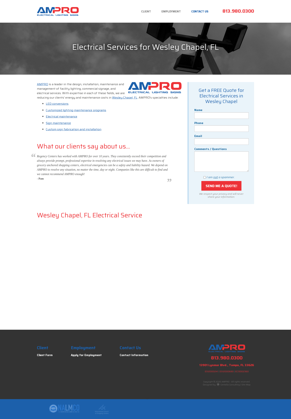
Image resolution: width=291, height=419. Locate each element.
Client (146, 11)
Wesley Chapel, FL (124, 97)
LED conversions (57, 103)
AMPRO (42, 84)
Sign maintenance (58, 123)
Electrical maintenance (61, 116)
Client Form (45, 355)
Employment (171, 11)
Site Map (246, 384)
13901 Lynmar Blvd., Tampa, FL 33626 (226, 365)
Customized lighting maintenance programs (76, 110)
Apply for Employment (86, 355)
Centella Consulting (228, 384)
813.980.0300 (238, 11)
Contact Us (199, 11)
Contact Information (134, 355)
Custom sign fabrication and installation (73, 129)
